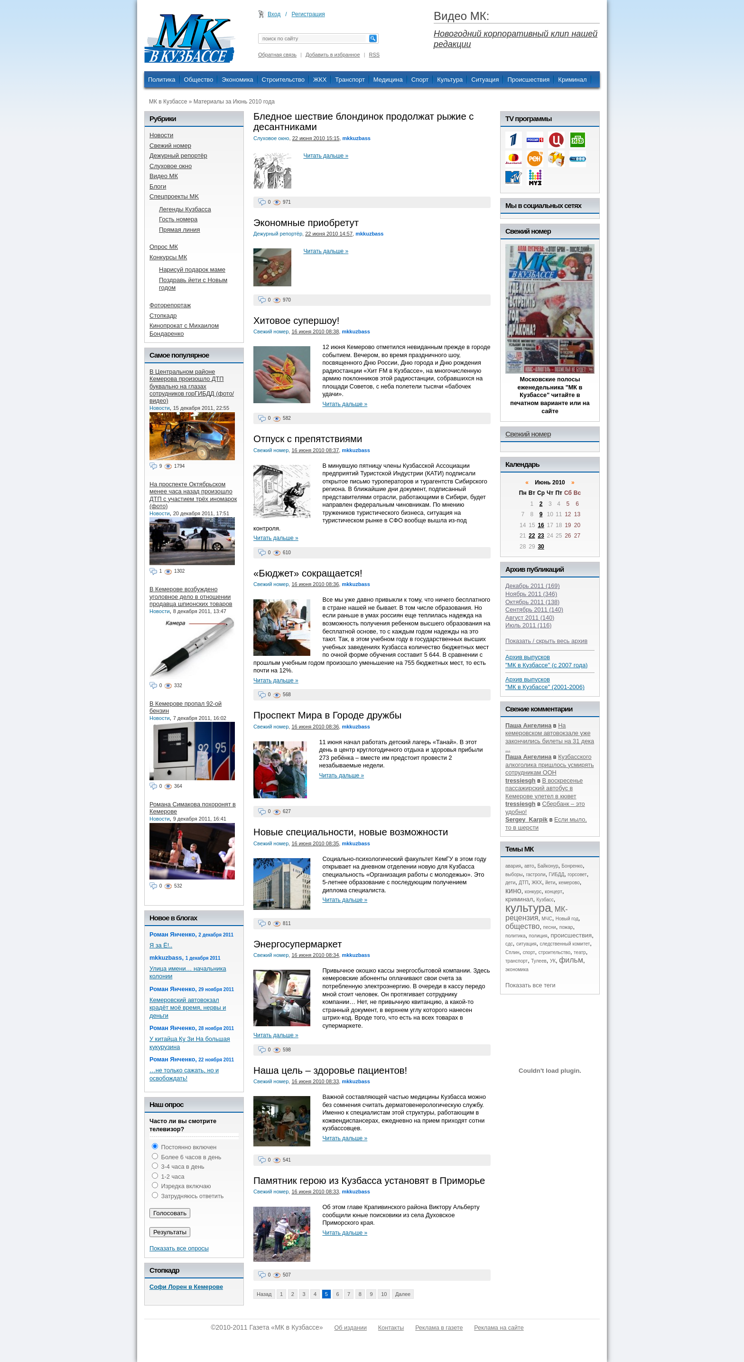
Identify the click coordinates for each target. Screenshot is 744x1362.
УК (553, 961)
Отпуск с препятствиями (307, 439)
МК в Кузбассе (168, 101)
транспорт (516, 961)
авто (529, 866)
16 (541, 525)
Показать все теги (530, 985)
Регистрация (308, 14)
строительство (554, 952)
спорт (529, 952)
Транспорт (350, 79)
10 (384, 1294)
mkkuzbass (357, 138)
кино (513, 891)
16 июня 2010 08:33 (315, 1081)
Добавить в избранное (333, 54)
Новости (159, 408)
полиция (538, 935)
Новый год (567, 918)
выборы (514, 874)
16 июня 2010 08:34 (315, 955)
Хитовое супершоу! (296, 320)
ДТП (523, 882)
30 (541, 546)
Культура (450, 79)
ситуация (526, 943)
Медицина (388, 79)
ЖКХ (319, 79)
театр (580, 952)
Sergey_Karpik (526, 819)
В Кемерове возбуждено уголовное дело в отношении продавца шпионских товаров (190, 596)
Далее (402, 1294)
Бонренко (572, 866)
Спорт (420, 79)
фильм (571, 960)
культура (528, 907)
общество (522, 926)
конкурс (533, 891)
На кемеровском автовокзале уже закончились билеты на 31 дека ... (549, 737)
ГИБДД (557, 874)
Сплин (512, 952)
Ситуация (485, 79)
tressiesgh (520, 780)
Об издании (351, 1327)
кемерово (568, 882)
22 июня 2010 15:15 (316, 138)
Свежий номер (270, 331)
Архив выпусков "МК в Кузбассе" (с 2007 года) (546, 661)
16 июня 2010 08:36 (315, 584)
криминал (519, 899)
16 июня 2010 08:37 (315, 450)
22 (532, 535)
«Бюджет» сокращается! (308, 573)
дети (510, 882)
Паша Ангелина (528, 725)
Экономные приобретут (306, 223)
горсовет (576, 874)
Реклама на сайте (498, 1327)
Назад (264, 1294)
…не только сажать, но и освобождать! (184, 1074)
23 (541, 535)
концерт (553, 891)
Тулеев (539, 961)
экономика (517, 969)
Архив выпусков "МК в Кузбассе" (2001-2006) (545, 683)
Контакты (391, 1327)
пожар (566, 927)
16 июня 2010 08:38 (315, 331)
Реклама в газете (439, 1327)
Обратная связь (277, 54)
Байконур (548, 866)
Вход (274, 14)
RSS (374, 54)
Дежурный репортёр (277, 233)
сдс (509, 943)
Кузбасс (544, 899)
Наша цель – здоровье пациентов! (330, 1070)
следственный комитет (564, 943)
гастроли (536, 874)
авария (513, 866)
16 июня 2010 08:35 (315, 843)
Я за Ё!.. (160, 945)
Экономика (237, 79)
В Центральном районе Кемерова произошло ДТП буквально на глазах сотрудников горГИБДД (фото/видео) (191, 386)
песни (549, 927)
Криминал (572, 79)
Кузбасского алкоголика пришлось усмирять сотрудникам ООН (549, 764)
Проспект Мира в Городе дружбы (327, 715)
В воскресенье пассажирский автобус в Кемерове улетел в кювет (544, 788)
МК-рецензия (536, 913)
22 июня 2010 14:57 (329, 233)
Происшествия (528, 79)
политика (515, 935)
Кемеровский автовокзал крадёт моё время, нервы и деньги (187, 1007)
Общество (199, 79)
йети (550, 882)
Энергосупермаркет (297, 944)
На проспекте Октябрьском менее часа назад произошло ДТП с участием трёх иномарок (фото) (193, 495)
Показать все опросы (179, 1248)
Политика (162, 79)
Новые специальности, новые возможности (350, 832)
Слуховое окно (271, 138)
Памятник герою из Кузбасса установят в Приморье (369, 1180)
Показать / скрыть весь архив (546, 640)
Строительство (283, 79)
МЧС (547, 918)
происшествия (571, 935)
